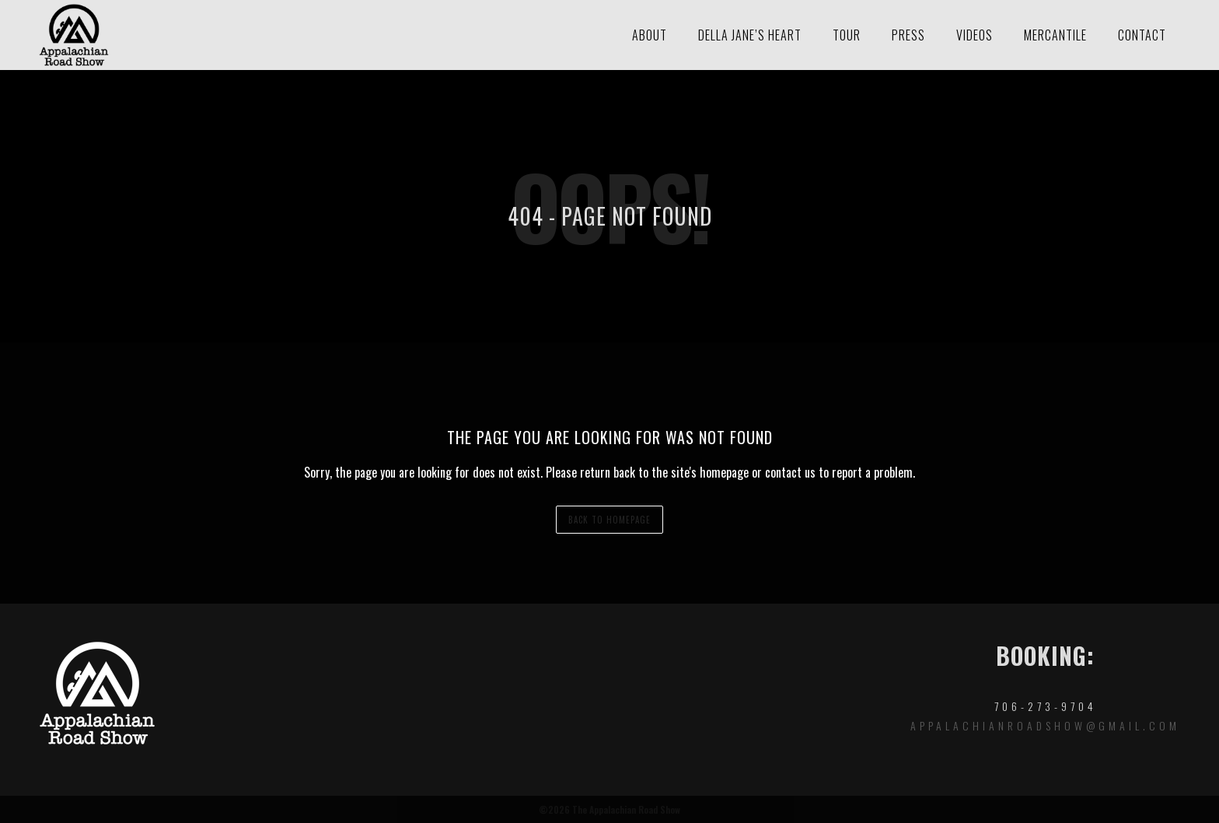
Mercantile (1055, 35)
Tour (847, 35)
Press (908, 35)
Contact (1142, 35)
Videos (974, 35)
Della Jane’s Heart (750, 35)
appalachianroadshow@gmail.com (1045, 725)
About (649, 35)
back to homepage (609, 519)
